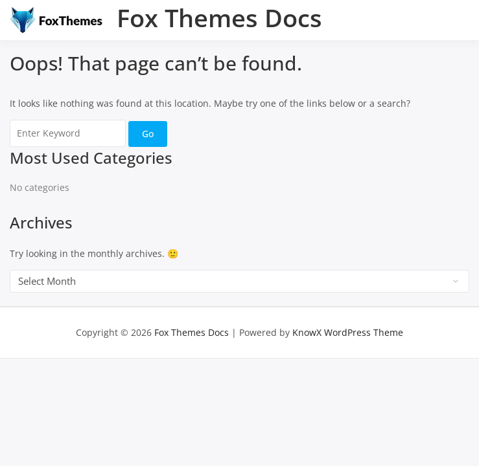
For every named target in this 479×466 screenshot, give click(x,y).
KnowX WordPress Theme (347, 332)
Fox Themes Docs (219, 17)
